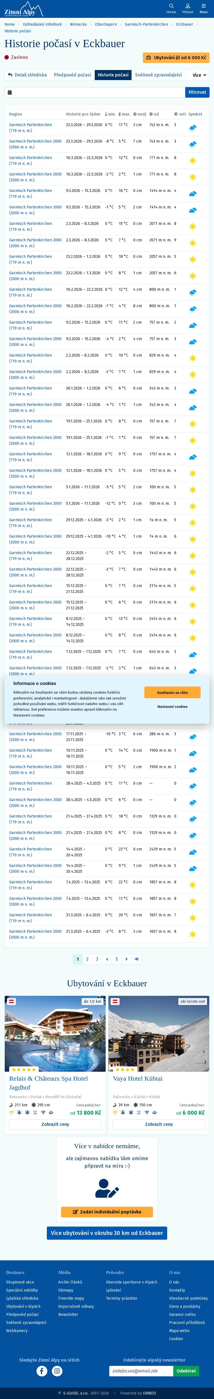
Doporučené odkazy (76, 1306)
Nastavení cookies (172, 706)
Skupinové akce (20, 1282)
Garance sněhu (182, 1314)
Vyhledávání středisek (42, 24)
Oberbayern (106, 24)
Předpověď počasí (72, 75)
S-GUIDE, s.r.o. (75, 1393)
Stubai (36, 1097)
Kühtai (139, 1097)
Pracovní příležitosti (187, 1322)
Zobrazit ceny (55, 1124)
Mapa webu (179, 1330)
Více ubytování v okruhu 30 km (107, 1233)
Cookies (176, 1338)
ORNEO (149, 1393)
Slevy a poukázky (184, 1306)
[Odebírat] (186, 1371)
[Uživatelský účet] (171, 9)
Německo (78, 24)
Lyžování (113, 1290)
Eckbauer (184, 24)
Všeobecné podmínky (188, 1298)
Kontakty (177, 1290)
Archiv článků (70, 1282)
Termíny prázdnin (121, 1298)
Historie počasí (17, 31)
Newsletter (68, 1314)
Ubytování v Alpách (23, 1306)
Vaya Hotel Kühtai (138, 1078)
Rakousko (18, 1097)
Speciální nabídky (22, 1290)
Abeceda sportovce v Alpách (131, 1282)
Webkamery (17, 1330)
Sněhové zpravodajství (158, 75)
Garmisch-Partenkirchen (146, 24)
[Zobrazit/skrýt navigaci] (204, 9)
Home (9, 24)
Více (197, 75)
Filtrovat (197, 92)
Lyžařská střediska (22, 1298)
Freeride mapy (71, 1298)
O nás (174, 1282)
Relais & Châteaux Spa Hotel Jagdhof (48, 1083)
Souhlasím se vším (172, 692)
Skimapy (65, 1290)
